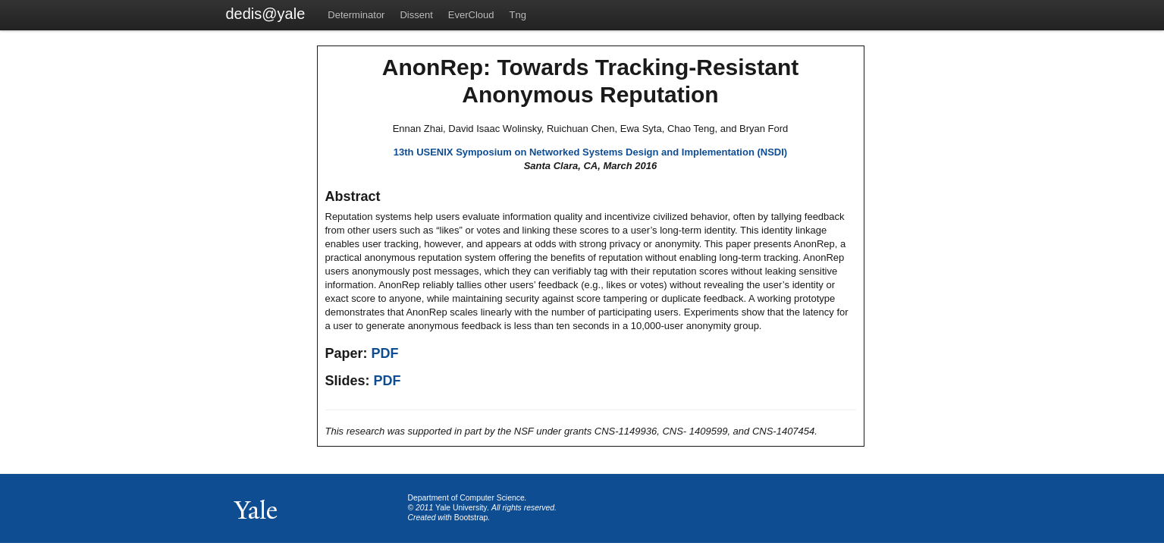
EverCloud (471, 14)
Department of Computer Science (466, 498)
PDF (385, 353)
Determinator (356, 14)
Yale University (461, 508)
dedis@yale (266, 13)
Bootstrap (471, 517)
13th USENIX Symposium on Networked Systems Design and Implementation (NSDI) (590, 152)
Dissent (416, 14)
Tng (518, 14)
